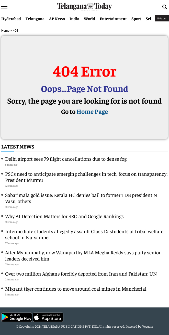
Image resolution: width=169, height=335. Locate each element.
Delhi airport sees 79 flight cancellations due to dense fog (66, 158)
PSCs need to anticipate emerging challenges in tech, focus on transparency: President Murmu (86, 176)
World (89, 18)
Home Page (92, 111)
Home (5, 30)
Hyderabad (11, 18)
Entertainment (113, 18)
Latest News (17, 146)
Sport (136, 18)
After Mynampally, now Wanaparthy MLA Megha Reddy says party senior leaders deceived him (83, 255)
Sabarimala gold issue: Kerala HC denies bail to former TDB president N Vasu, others (81, 198)
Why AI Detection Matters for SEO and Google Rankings (64, 216)
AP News (57, 18)
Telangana (35, 18)
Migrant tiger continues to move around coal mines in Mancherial (76, 288)
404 (15, 30)
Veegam (147, 326)
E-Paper (161, 18)
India (74, 18)
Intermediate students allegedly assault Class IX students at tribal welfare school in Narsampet (84, 234)
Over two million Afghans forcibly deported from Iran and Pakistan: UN (81, 273)
